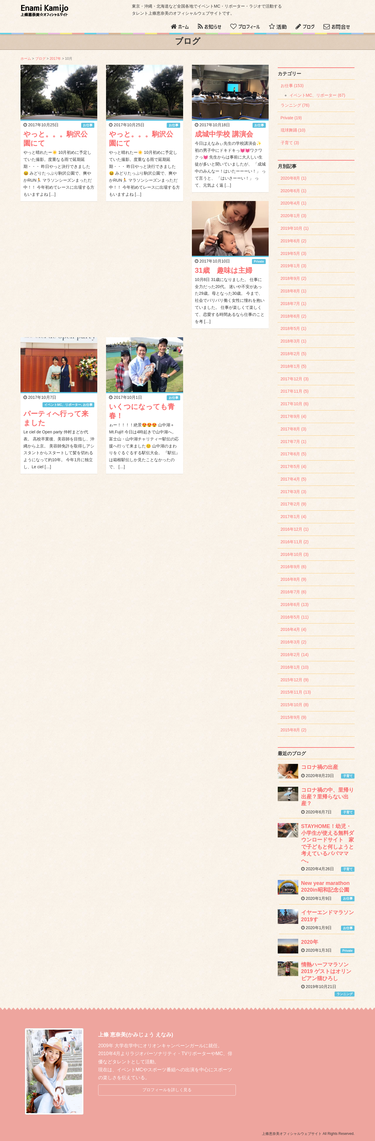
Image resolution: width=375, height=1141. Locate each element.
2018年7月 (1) (293, 303)
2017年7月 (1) (293, 441)
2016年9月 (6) (293, 566)
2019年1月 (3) (293, 265)
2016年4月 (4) (293, 629)
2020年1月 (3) (293, 215)
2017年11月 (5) (295, 391)
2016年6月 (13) (295, 604)
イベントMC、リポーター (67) (317, 95)
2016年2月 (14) (295, 654)
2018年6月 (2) (293, 316)
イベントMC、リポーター (62, 404)
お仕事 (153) (292, 85)
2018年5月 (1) (293, 328)
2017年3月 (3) (293, 491)
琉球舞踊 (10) (293, 130)
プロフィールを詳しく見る (167, 1089)
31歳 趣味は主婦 (223, 270)
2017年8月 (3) (293, 429)
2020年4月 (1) (293, 203)
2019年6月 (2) (293, 241)
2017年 (55, 59)
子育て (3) (290, 142)
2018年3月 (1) (293, 341)
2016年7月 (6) (293, 592)
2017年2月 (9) (293, 504)
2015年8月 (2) (293, 730)
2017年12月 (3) (295, 379)
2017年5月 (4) (293, 466)
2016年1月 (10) (295, 667)
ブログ (309, 27)
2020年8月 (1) (293, 178)
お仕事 (88, 125)
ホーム (183, 27)
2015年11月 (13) (296, 692)
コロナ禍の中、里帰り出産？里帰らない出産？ (327, 797)
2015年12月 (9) (295, 679)
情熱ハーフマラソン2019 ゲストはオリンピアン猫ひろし (326, 971)
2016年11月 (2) (295, 541)
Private (259, 261)
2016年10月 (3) (295, 554)
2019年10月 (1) (295, 228)
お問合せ (340, 27)
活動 (281, 27)
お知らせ (212, 27)
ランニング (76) (295, 105)
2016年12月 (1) (295, 529)
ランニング (345, 994)
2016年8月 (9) (293, 579)
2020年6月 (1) (293, 190)
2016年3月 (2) (293, 642)
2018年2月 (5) (293, 353)
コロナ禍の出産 (319, 767)
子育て (348, 776)
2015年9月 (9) (293, 717)
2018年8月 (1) (293, 291)
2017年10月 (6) (295, 403)
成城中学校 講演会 (224, 134)
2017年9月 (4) (293, 416)
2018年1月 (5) (293, 366)
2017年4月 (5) (293, 479)
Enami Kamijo (44, 10)
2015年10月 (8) (295, 704)
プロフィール (249, 27)
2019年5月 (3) (293, 253)
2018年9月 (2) (293, 278)
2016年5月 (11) (295, 617)
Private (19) (291, 117)
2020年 (309, 942)
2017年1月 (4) (293, 516)
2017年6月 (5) (293, 454)
